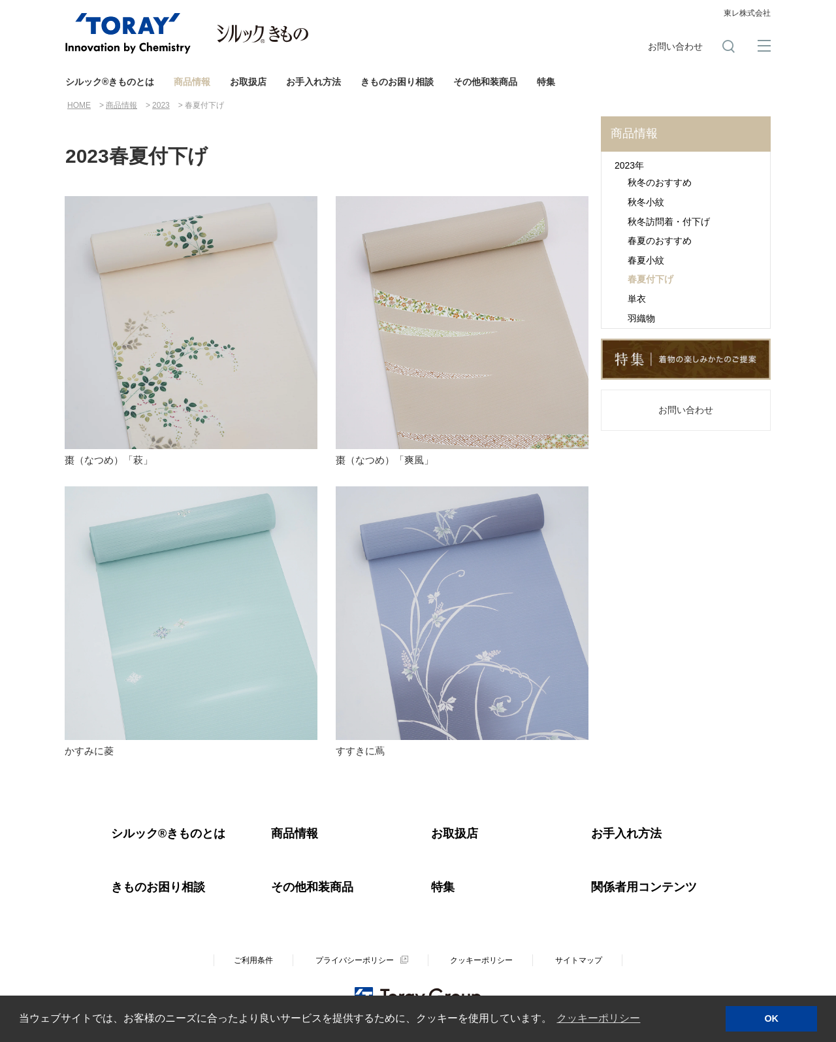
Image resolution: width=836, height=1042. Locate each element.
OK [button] (771, 1018)
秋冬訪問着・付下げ (669, 221)
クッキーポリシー (481, 959)
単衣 (637, 299)
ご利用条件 (253, 959)
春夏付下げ (650, 279)
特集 (546, 81)
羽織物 (641, 318)
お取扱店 (248, 81)
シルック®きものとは (109, 81)
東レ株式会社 (747, 13)
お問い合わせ (675, 46)
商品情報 (192, 81)
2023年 (629, 165)
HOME (79, 105)
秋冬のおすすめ (660, 182)
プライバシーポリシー (354, 959)
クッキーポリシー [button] (598, 1018)
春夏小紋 (646, 260)
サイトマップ (578, 959)
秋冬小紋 (646, 202)
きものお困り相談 (397, 81)
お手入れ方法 (313, 81)
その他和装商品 (485, 81)
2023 (161, 105)
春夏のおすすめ (660, 240)
